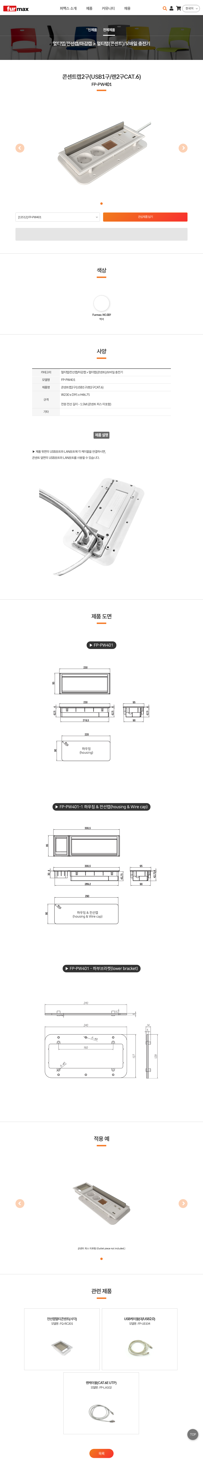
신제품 (92, 30)
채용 (127, 7)
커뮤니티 (108, 7)
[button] (101, 203)
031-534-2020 (151, 1446)
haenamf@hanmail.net (155, 1441)
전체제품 (109, 30)
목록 (101, 1395)
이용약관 (183, 1441)
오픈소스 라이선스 (11, 1454)
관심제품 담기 (145, 217)
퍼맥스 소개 (68, 7)
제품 (89, 7)
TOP (193, 1434)
